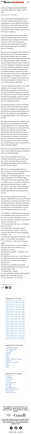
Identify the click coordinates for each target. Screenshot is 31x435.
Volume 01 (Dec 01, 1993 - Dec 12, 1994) (15, 300)
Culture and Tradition (11, 349)
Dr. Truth (8, 381)
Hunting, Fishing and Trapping (14, 359)
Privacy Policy (13, 432)
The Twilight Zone (10, 387)
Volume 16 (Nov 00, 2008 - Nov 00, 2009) (15, 326)
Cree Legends (9, 351)
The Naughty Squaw (11, 382)
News (7, 364)
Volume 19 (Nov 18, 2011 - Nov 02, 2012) (15, 332)
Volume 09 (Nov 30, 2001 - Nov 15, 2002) (15, 314)
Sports (7, 365)
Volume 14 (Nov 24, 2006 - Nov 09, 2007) (15, 323)
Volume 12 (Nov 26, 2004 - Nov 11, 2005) (15, 320)
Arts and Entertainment (12, 347)
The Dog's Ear (9, 379)
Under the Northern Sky (12, 389)
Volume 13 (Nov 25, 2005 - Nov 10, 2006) (15, 321)
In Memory (9, 360)
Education (8, 354)
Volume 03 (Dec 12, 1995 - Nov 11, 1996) (15, 304)
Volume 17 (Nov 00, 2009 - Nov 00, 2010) (15, 328)
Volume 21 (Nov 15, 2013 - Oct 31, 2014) (15, 335)
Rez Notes (10, 284)
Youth (7, 367)
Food (7, 355)
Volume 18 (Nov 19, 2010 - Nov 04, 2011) (15, 330)
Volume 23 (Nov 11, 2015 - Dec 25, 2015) (15, 339)
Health (7, 357)
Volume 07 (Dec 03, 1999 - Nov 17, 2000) (15, 311)
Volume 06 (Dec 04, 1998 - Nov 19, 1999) (15, 309)
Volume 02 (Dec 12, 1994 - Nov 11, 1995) (15, 302)
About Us (20, 432)
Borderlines (9, 376)
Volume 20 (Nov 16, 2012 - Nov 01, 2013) (15, 333)
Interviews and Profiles (12, 362)
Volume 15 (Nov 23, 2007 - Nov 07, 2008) (15, 325)
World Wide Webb (10, 392)
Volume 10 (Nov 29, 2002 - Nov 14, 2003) (15, 316)
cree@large (9, 377)
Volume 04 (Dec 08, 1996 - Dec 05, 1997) (15, 306)
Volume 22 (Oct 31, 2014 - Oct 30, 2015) (15, 337)
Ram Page (8, 384)
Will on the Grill (10, 390)
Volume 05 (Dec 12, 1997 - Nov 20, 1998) (15, 307)
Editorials (8, 352)
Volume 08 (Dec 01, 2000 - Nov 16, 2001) (15, 313)
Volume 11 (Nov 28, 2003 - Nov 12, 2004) (15, 318)
